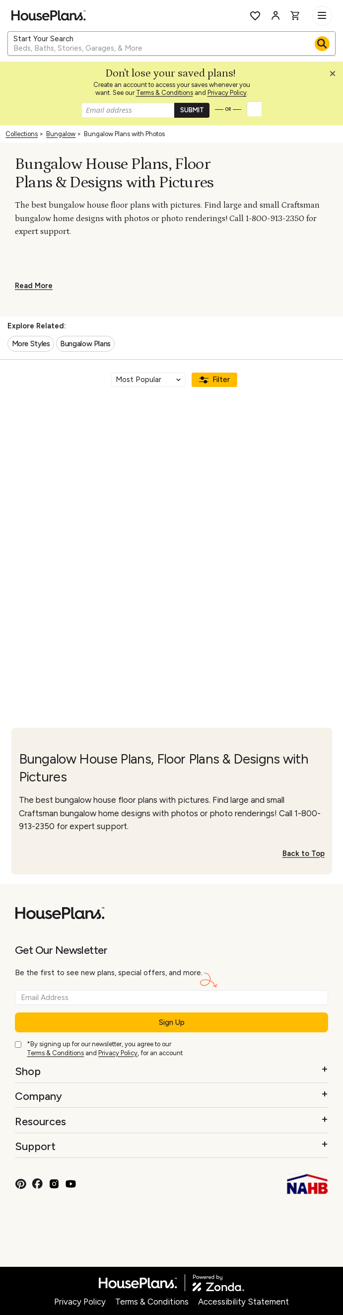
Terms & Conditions (164, 92)
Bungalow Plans (85, 343)
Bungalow (60, 134)
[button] (335, 76)
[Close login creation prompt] (336, 76)
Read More (34, 285)
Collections (21, 134)
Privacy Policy (227, 92)
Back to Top (303, 853)
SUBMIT (192, 110)
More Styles (31, 343)
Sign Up (172, 1022)
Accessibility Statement (243, 1302)
